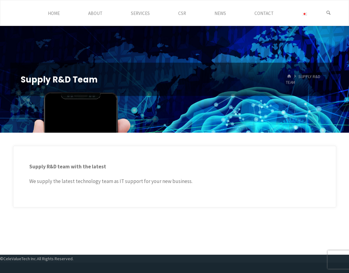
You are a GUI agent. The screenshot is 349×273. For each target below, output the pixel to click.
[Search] (328, 13)
